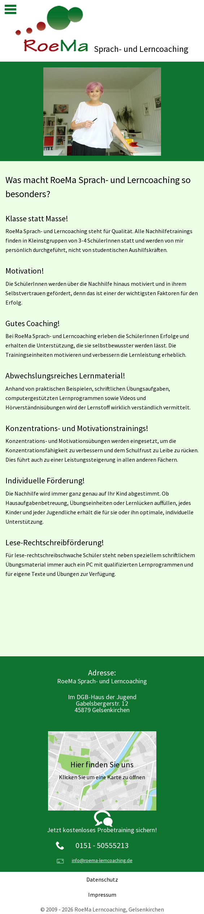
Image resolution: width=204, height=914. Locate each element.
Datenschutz (102, 879)
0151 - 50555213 (102, 845)
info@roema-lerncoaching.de (102, 860)
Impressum (102, 894)
